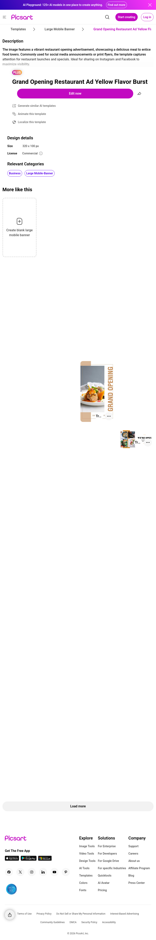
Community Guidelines (52, 922)
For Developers (107, 853)
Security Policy (89, 922)
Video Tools (86, 853)
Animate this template (32, 114)
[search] (107, 17)
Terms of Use (24, 913)
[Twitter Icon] (20, 872)
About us (134, 860)
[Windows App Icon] (45, 859)
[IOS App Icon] (12, 859)
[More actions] (109, 416)
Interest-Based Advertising (124, 913)
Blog (131, 875)
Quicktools (105, 875)
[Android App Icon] (29, 859)
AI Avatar (103, 882)
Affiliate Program (139, 868)
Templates (86, 875)
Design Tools (87, 860)
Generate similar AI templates (37, 105)
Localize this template (32, 122)
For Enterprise (107, 846)
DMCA (73, 922)
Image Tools (87, 846)
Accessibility (109, 922)
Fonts (82, 890)
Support (133, 846)
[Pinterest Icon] (66, 872)
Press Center (136, 882)
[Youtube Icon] (54, 872)
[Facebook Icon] (9, 872)
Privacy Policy (44, 913)
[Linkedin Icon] (43, 872)
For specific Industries (112, 868)
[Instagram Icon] (32, 872)
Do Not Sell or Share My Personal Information (80, 913)
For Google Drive (108, 860)
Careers (133, 853)
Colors (83, 882)
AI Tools (84, 868)
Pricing (102, 890)
